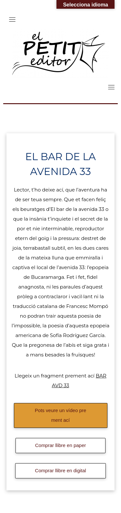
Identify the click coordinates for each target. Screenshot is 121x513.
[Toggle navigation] (12, 19)
